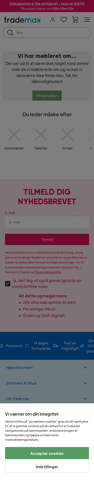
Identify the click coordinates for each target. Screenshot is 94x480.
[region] (47, 441)
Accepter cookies (47, 453)
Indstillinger (47, 466)
